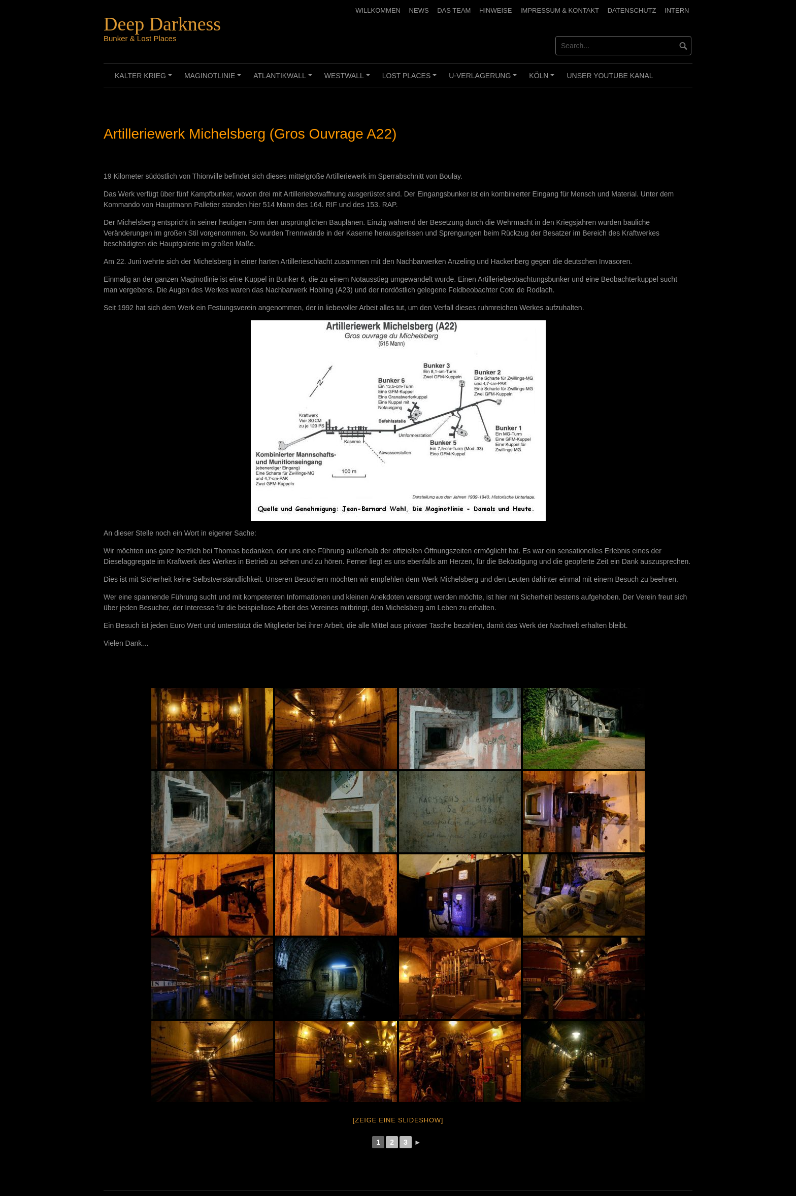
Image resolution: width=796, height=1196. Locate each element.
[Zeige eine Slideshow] (398, 1120)
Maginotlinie (214, 79)
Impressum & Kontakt (559, 10)
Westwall (348, 79)
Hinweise (495, 10)
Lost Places (411, 79)
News (419, 10)
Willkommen (378, 10)
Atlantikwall (284, 79)
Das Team (454, 10)
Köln (543, 79)
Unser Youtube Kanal (610, 76)
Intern (677, 10)
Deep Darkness (162, 24)
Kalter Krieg (145, 79)
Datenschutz (632, 10)
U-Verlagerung (484, 79)
